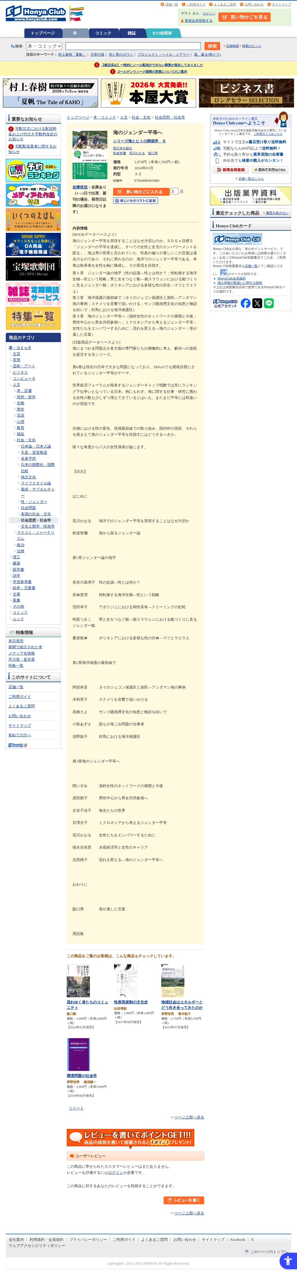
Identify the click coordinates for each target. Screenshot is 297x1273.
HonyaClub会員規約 (232, 278)
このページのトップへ (269, 1252)
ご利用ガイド (196, 4)
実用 (16, 360)
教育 (20, 428)
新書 (16, 600)
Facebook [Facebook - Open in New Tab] (237, 1239)
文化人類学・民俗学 (38, 526)
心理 (20, 422)
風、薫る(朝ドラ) (207, 54)
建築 (16, 563)
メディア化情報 (21, 653)
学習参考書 (22, 582)
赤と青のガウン (121, 54)
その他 (18, 606)
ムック (18, 619)
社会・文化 (26, 440)
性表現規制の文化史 (131, 1002)
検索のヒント (251, 46)
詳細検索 (232, 46)
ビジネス (20, 372)
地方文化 (28, 477)
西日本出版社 (122, 148)
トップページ (42, 33)
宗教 (20, 403)
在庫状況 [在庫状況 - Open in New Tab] (80, 187)
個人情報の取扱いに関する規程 (240, 282)
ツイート (76, 1108)
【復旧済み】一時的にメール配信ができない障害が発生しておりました (152, 65)
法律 (20, 551)
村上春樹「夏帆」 (72, 54)
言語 (20, 415)
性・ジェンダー (34, 502)
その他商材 (162, 33)
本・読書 (24, 390)
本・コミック (20, 348)
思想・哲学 (26, 397)
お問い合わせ (254, 4)
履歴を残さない (277, 213)
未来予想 (28, 458)
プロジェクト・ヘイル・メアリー (163, 54)
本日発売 (15, 641)
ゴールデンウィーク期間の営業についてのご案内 (152, 71)
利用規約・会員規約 (47, 1239)
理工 (16, 557)
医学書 (18, 569)
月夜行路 (97, 54)
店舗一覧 (171, 4)
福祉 (20, 434)
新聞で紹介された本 (25, 647)
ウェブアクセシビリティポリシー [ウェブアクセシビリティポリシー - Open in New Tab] (37, 1245)
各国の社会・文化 (36, 514)
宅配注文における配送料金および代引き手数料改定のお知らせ (32, 133)
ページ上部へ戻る (189, 1117)
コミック (103, 33)
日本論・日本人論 (36, 446)
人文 (16, 384)
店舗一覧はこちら (251, 178)
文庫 (16, 594)
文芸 (16, 354)
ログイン (209, 13)
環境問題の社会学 (82, 1076)
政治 (20, 545)
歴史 (20, 409)
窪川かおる (137, 153)
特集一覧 (15, 665)
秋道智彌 (119, 153)
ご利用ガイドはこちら (267, 133)
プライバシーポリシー (88, 1239)
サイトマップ (281, 4)
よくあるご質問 (225, 4)
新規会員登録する (199, 21)
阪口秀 (153, 153)
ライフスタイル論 (36, 483)
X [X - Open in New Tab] (252, 1239)
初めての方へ (19, 735)
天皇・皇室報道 (34, 452)
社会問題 (28, 508)
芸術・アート (24, 366)
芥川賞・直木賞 (21, 659)
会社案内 (16, 1239)
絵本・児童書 (24, 588)
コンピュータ (24, 378)
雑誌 (132, 33)
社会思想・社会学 (36, 520)
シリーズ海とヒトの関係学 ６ (139, 141)
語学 (16, 575)
